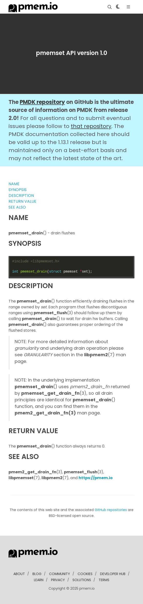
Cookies (85, 573)
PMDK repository (42, 102)
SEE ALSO (17, 207)
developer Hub (112, 573)
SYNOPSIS (18, 189)
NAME (14, 184)
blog (36, 573)
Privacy (58, 579)
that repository (91, 126)
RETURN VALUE (22, 201)
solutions (81, 579)
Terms (104, 579)
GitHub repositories (111, 509)
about (19, 573)
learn (38, 579)
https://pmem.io (96, 478)
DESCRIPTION (21, 195)
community (59, 573)
